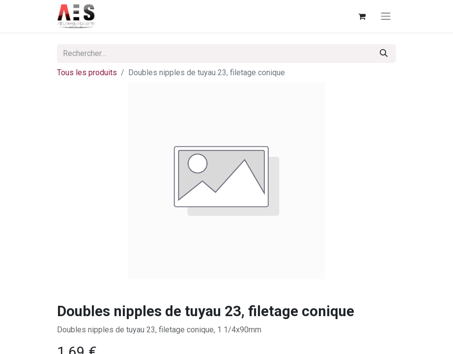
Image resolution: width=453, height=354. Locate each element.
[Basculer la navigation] (385, 16)
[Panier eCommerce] (361, 16)
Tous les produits (87, 72)
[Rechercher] (383, 53)
